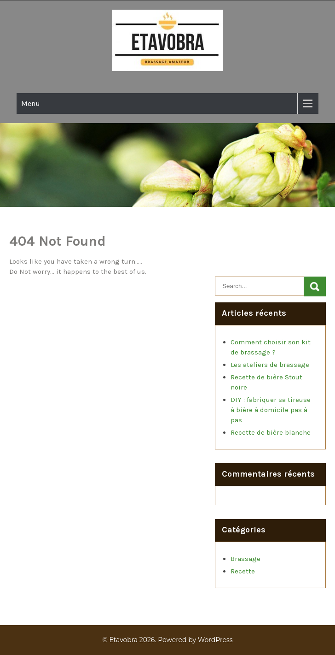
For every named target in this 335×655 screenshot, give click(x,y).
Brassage (245, 559)
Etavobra (123, 640)
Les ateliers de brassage (270, 364)
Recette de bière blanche (271, 432)
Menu (30, 103)
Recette (243, 571)
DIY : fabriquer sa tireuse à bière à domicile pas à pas (271, 409)
